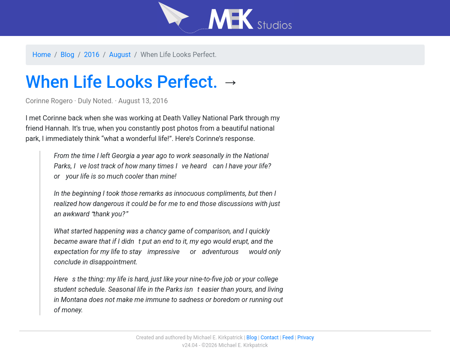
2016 (92, 55)
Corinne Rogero (49, 101)
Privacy (305, 338)
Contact (269, 338)
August (119, 55)
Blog (67, 55)
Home (42, 55)
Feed (287, 338)
